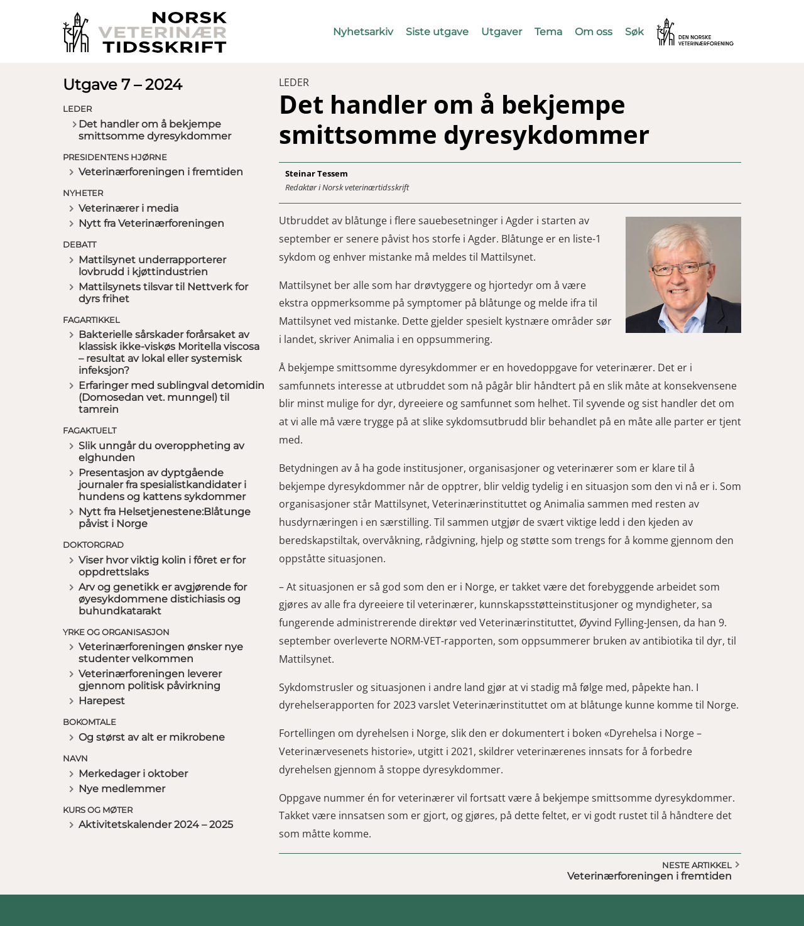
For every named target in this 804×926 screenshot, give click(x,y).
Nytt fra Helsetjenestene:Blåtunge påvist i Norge (165, 518)
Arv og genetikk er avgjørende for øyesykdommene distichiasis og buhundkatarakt (163, 599)
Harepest (102, 701)
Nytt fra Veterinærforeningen (151, 223)
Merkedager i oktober (133, 774)
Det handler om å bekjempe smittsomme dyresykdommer (155, 130)
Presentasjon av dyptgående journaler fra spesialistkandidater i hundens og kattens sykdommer (162, 485)
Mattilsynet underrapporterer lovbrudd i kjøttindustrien (152, 266)
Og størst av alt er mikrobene (152, 737)
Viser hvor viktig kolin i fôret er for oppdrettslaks (162, 566)
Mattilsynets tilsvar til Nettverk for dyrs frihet (163, 293)
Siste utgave (437, 32)
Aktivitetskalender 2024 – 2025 (156, 825)
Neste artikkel (697, 865)
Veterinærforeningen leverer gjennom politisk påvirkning (150, 680)
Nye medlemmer (122, 789)
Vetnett (675, 24)
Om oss (593, 32)
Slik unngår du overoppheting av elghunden (161, 452)
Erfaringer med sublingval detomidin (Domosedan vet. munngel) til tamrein (171, 397)
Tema (548, 32)
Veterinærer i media (128, 208)
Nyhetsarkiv (363, 32)
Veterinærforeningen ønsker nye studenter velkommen (161, 653)
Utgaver (501, 32)
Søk (634, 32)
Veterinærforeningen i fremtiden (161, 172)
